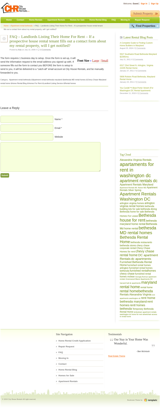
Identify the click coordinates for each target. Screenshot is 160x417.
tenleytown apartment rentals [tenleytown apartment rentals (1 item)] (145, 312)
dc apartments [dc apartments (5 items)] (141, 259)
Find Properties (145, 26)
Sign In (144, 3)
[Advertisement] (130, 127)
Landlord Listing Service (53, 83)
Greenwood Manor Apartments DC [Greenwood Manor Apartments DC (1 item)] (139, 279)
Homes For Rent (35, 83)
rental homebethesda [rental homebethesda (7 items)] (136, 291)
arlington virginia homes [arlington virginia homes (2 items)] (132, 203)
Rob (19, 50)
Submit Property (143, 13)
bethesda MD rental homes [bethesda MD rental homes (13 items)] (138, 230)
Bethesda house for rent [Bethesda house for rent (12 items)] (138, 217)
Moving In (125, 20)
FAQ (114, 20)
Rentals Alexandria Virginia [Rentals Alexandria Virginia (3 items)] (135, 294)
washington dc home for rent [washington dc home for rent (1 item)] (131, 314)
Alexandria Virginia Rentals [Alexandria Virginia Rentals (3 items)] (136, 159)
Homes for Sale (77, 20)
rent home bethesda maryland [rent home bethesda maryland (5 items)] (137, 299)
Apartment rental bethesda (21, 26)
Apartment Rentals (56, 20)
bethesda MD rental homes (75, 80)
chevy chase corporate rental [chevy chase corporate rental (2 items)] (135, 246)
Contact (20, 20)
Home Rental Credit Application (75, 340)
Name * (58, 119)
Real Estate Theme (116, 356)
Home (9, 20)
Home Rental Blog (98, 20)
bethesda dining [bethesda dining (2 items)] (149, 209)
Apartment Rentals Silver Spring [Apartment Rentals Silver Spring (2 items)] (139, 188)
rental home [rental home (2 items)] (146, 287)
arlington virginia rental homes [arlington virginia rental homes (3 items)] (137, 205)
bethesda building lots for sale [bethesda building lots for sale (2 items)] (137, 207)
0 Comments (45, 50)
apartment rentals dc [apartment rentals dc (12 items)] (139, 180)
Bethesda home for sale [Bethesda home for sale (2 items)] (132, 211)
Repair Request (142, 20)
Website (59, 136)
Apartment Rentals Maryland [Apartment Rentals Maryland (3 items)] (136, 184)
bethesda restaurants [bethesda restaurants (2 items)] (141, 242)
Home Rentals (35, 20)
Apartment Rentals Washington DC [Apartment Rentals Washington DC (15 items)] (138, 196)
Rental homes (70, 83)
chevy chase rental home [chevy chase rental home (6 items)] (137, 253)
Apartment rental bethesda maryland (47, 80)
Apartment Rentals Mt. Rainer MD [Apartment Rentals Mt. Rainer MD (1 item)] (133, 188)
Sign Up (154, 3)
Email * (58, 128)
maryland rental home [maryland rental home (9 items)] (138, 284)
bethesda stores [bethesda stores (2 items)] (128, 245)
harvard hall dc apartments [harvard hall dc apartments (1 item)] (130, 283)
